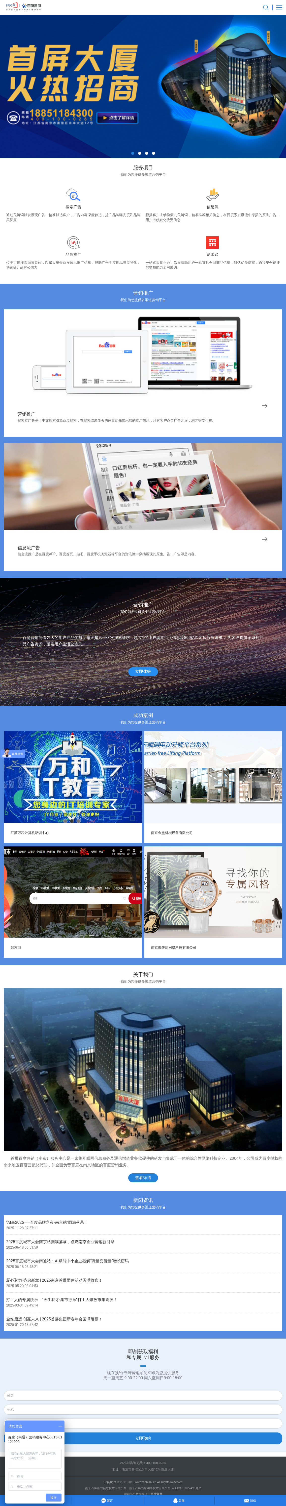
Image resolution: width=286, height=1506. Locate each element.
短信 (250, 1500)
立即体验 (143, 671)
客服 (179, 1500)
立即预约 (143, 1438)
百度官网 (156, 1494)
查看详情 (143, 1177)
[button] (132, 153)
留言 (107, 1500)
